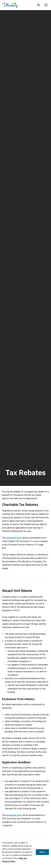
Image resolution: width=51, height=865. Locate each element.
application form (13, 537)
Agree (42, 852)
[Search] (38, 5)
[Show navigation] (46, 5)
